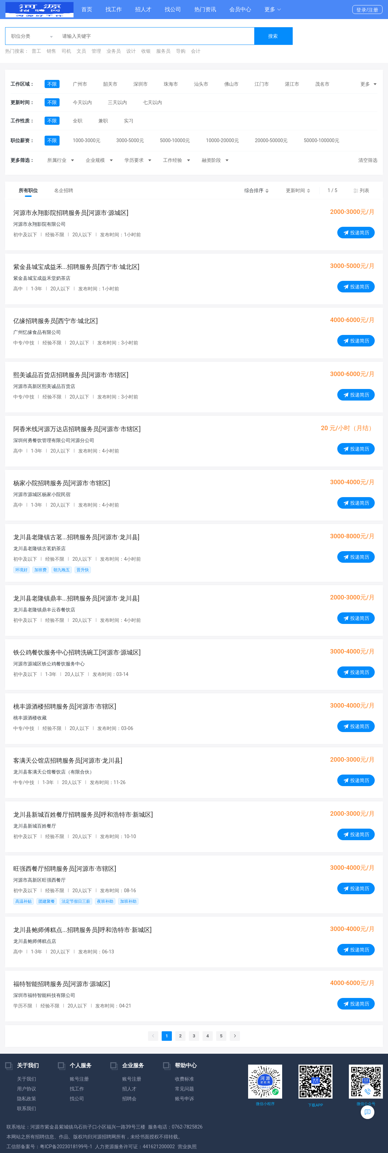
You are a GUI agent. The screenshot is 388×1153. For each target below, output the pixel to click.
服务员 (163, 51)
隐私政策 (26, 1098)
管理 (96, 51)
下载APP (315, 1105)
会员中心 (240, 9)
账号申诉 (184, 1098)
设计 (131, 51)
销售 (51, 51)
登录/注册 (367, 10)
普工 (36, 51)
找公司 (173, 9)
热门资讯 (205, 9)
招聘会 (129, 1098)
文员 (81, 51)
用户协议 (26, 1088)
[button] (272, 9)
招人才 (143, 9)
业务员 (114, 51)
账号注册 (79, 1079)
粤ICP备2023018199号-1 (66, 1146)
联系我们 (26, 1108)
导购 (180, 51)
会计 (195, 51)
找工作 (114, 9)
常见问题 (184, 1088)
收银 (146, 51)
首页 (86, 9)
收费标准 (184, 1079)
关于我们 (26, 1079)
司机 (66, 51)
